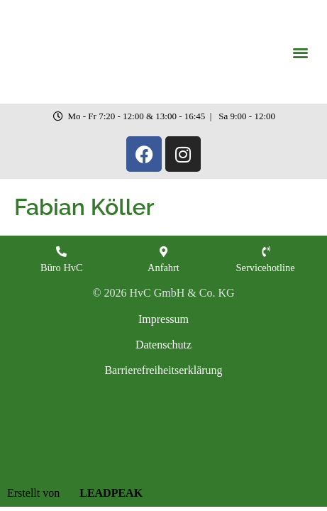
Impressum (163, 319)
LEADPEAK (102, 493)
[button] (300, 52)
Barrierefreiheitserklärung (163, 370)
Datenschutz (163, 345)
